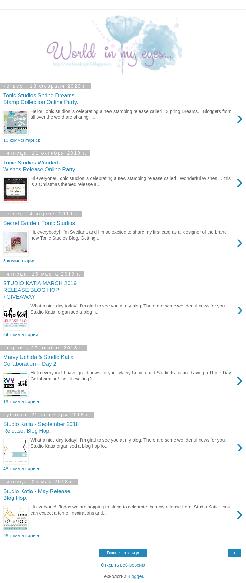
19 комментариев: (22, 401)
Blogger (135, 576)
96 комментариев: (22, 535)
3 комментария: (20, 260)
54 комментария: (21, 334)
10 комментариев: (22, 140)
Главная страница (123, 553)
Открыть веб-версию (123, 565)
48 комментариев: (22, 468)
